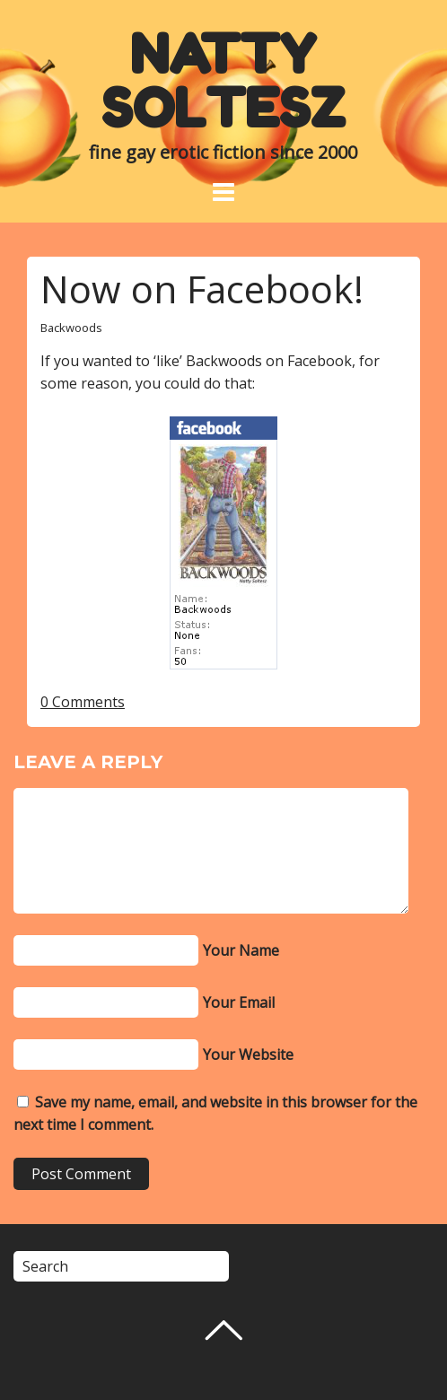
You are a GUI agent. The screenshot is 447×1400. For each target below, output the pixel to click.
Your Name (241, 950)
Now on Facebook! (202, 288)
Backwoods (71, 327)
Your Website (248, 1054)
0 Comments (82, 702)
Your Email (239, 1002)
